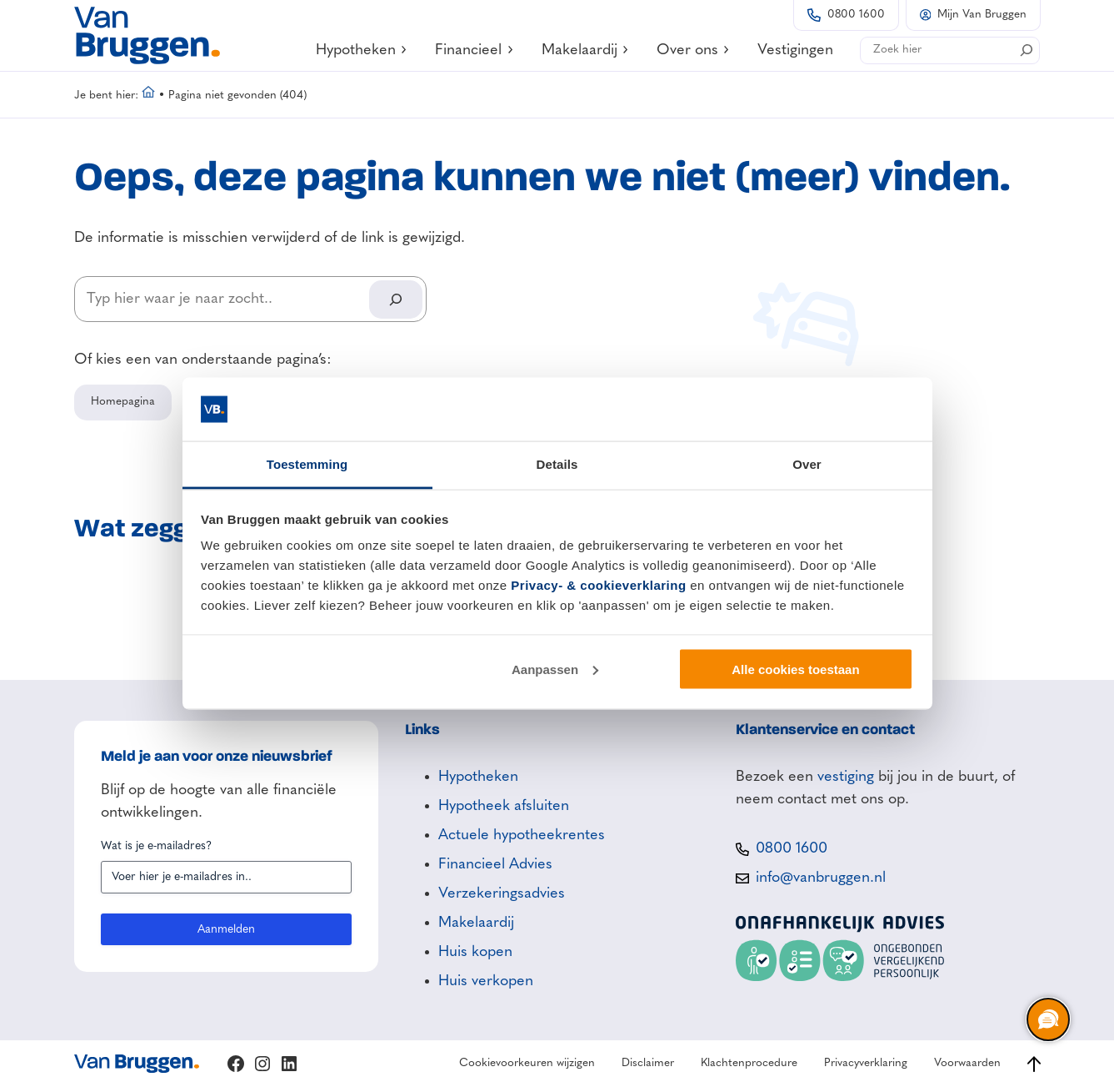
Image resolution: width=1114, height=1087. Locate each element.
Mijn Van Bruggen (982, 14)
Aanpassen (555, 669)
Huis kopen (475, 951)
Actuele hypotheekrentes (521, 835)
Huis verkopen (485, 981)
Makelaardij (586, 50)
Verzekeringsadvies (501, 893)
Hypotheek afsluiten (503, 805)
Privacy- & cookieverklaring (598, 585)
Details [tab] (557, 464)
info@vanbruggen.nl (821, 877)
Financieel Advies (495, 864)
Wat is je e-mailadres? (156, 846)
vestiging (845, 776)
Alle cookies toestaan (795, 669)
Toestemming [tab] (307, 464)
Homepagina (123, 401)
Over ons (694, 50)
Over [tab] (807, 464)
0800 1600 (856, 14)
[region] (1047, 1020)
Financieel (474, 50)
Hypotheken (362, 50)
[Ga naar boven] (1034, 1064)
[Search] (1027, 50)
